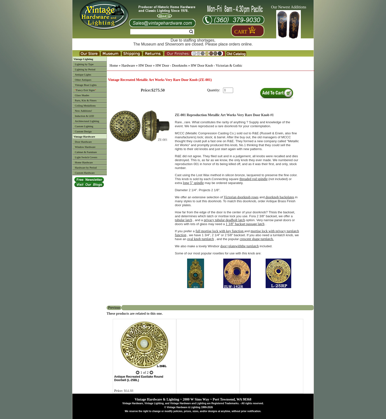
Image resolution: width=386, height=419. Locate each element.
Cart (240, 31)
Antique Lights (83, 74)
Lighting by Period (85, 69)
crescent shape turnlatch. (257, 239)
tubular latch (183, 220)
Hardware (128, 65)
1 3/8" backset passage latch (245, 224)
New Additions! (83, 110)
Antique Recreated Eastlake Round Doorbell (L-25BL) (138, 378)
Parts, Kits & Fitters (85, 100)
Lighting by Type (84, 64)
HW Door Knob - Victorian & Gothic (216, 65)
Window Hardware (85, 146)
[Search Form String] (162, 31)
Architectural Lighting (87, 121)
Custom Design (83, 131)
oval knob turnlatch (200, 239)
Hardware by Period (86, 167)
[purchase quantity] (228, 90)
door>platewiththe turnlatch (239, 246)
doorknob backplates (279, 197)
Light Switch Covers (86, 157)
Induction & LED (84, 115)
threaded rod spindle (254, 179)
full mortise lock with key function (219, 231)
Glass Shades (82, 95)
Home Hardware (84, 162)
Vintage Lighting (83, 59)
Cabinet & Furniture (86, 152)
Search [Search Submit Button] (191, 31)
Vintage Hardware (84, 136)
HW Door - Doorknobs (171, 65)
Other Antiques (83, 79)
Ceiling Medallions (85, 105)
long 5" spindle (193, 183)
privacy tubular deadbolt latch (224, 220)
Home (114, 65)
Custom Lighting (84, 126)
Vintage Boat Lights (86, 84)
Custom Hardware (85, 172)
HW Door (145, 65)
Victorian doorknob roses (241, 197)
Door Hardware (83, 141)
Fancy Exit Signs (85, 90)
